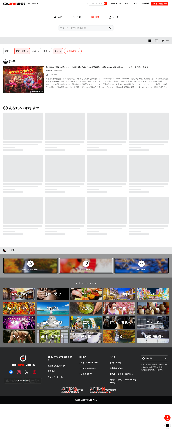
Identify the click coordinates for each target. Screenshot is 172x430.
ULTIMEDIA (89, 400)
